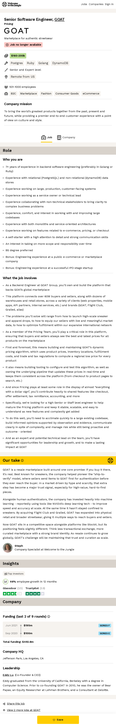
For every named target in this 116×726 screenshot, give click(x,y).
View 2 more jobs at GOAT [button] (21, 710)
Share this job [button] (14, 703)
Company (65, 137)
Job (46, 137)
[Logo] (11, 4)
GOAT (59, 19)
